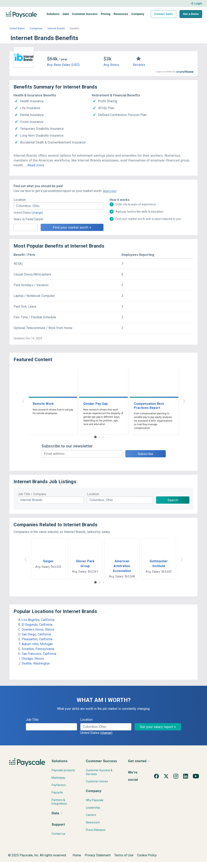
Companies (36, 28)
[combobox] (59, 206)
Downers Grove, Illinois (38, 629)
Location (93, 494)
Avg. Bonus (111, 65)
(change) (37, 212)
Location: (20, 200)
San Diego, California (36, 634)
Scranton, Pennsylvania (38, 649)
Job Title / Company (32, 494)
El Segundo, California (37, 625)
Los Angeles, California (38, 620)
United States (17, 28)
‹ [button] (23, 400)
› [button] (184, 400)
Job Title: (32, 720)
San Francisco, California (39, 654)
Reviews (139, 65)
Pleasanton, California (37, 639)
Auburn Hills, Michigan (37, 644)
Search (172, 500)
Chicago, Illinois (33, 658)
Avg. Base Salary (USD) (63, 65)
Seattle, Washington (36, 663)
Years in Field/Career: (29, 219)
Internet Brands (56, 28)
